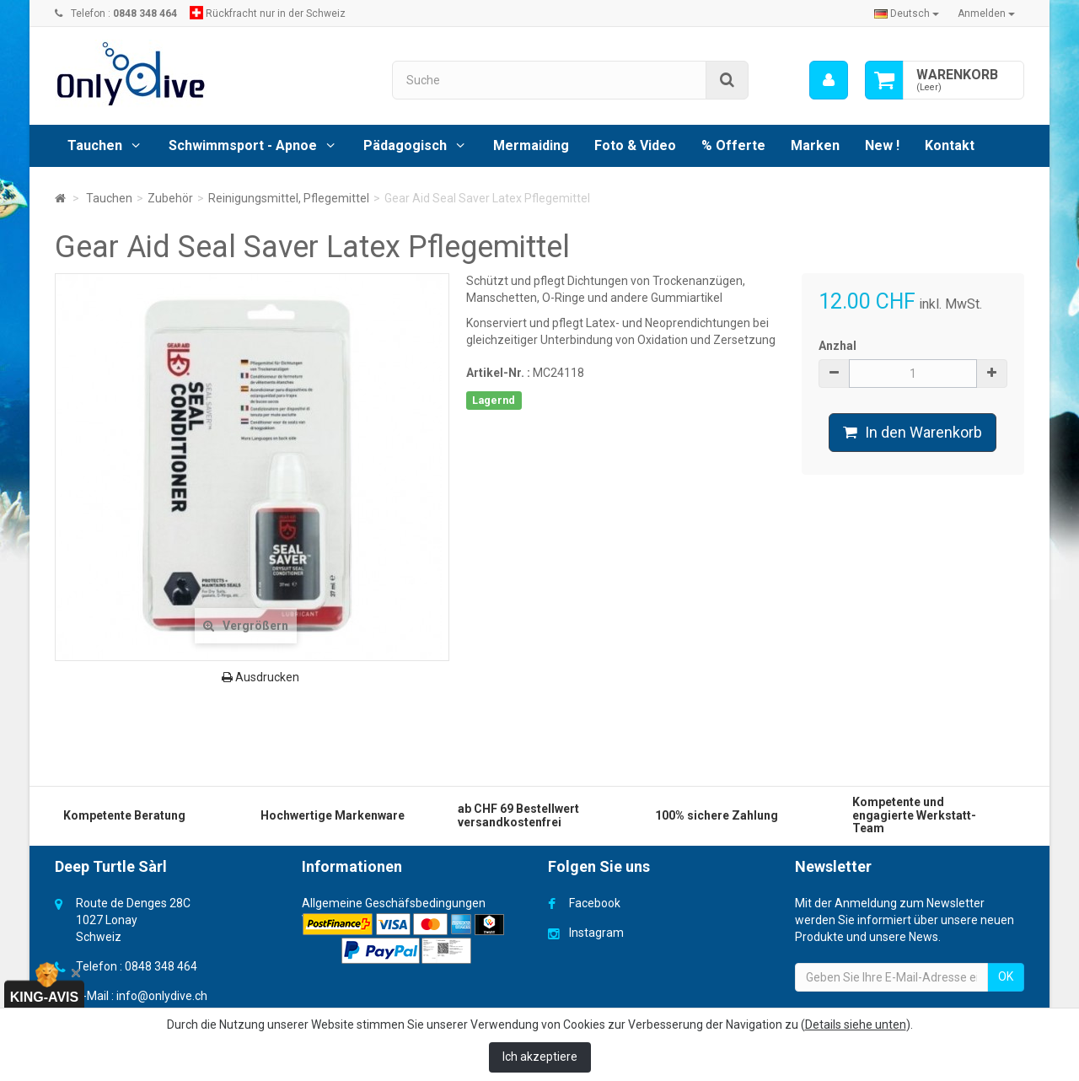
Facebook (594, 903)
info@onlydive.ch (161, 996)
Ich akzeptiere (539, 1056)
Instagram (596, 932)
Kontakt (949, 145)
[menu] (828, 80)
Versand (324, 920)
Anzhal (837, 345)
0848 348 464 (161, 966)
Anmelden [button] (986, 13)
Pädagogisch (405, 145)
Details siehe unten (855, 1024)
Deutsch (906, 13)
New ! (882, 145)
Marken (815, 145)
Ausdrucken (260, 677)
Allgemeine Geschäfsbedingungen (394, 903)
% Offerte (733, 145)
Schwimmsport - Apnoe (243, 145)
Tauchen (94, 145)
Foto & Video (635, 145)
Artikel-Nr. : (498, 372)
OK (1005, 976)
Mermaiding (531, 145)
